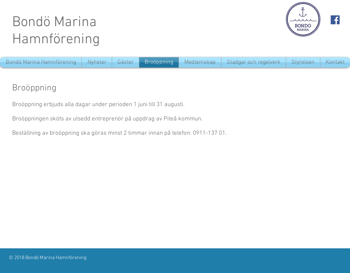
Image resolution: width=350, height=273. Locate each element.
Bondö (31, 22)
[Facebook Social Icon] (335, 19)
